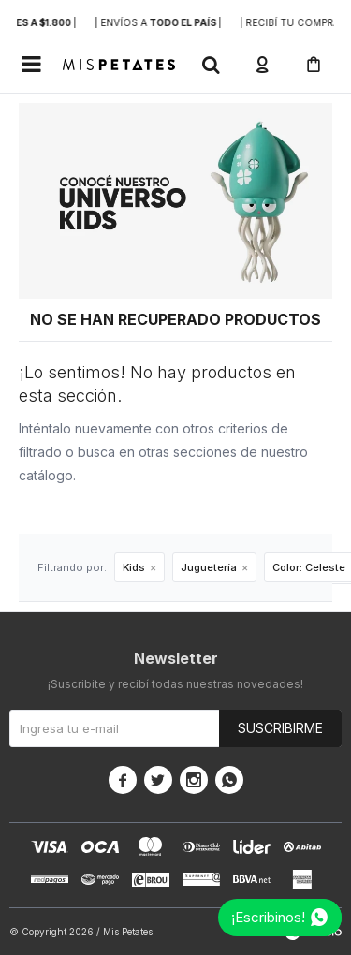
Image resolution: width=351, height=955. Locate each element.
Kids (134, 567)
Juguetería (209, 567)
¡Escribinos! (268, 917)
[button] (210, 64)
